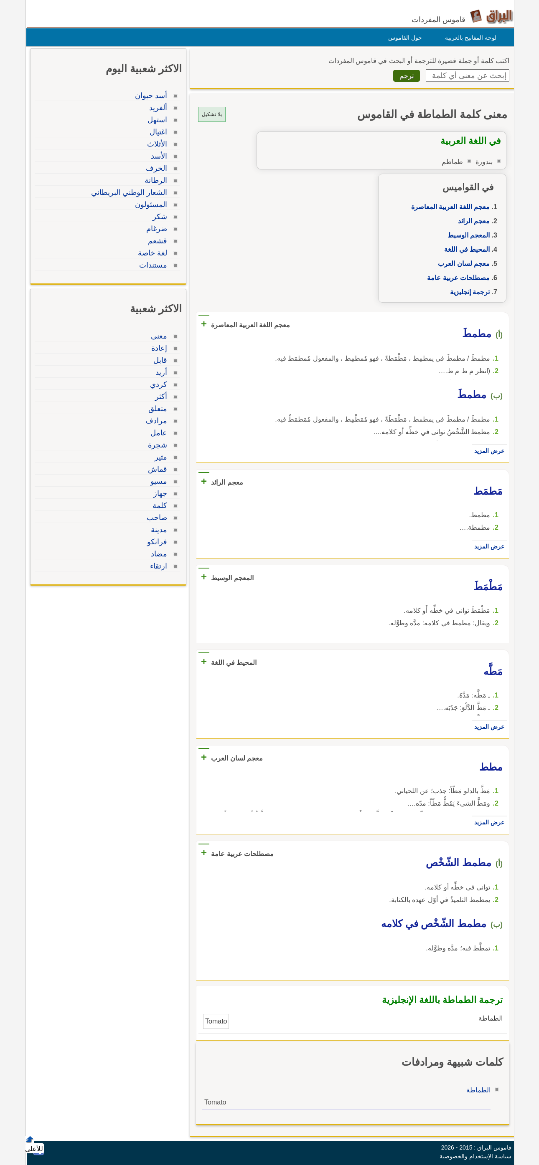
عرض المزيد (487, 450)
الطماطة (476, 1090)
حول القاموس (403, 37)
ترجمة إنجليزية (468, 292)
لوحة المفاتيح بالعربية (468, 37)
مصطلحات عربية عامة (456, 277)
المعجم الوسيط (466, 235)
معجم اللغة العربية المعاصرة (448, 206)
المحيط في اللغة (465, 249)
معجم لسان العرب (462, 263)
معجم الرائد (472, 221)
